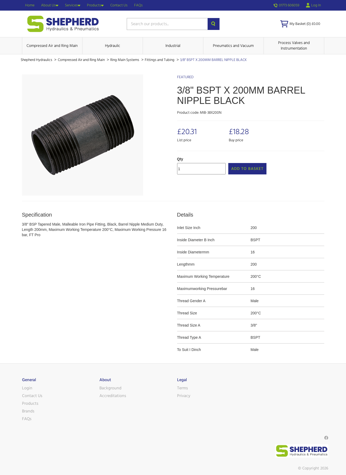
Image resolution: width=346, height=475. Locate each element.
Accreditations (112, 396)
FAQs (138, 5)
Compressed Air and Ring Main (52, 46)
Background (110, 388)
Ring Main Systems (125, 60)
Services (72, 5)
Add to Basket (247, 169)
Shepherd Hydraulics (37, 60)
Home (29, 5)
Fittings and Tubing (160, 60)
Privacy (183, 396)
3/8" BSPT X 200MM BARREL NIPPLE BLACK (213, 60)
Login (27, 388)
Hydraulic (112, 46)
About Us (49, 5)
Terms (182, 388)
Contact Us (119, 5)
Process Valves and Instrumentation (294, 45)
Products (95, 5)
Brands (28, 411)
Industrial (172, 46)
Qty (180, 159)
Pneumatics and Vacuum (233, 46)
